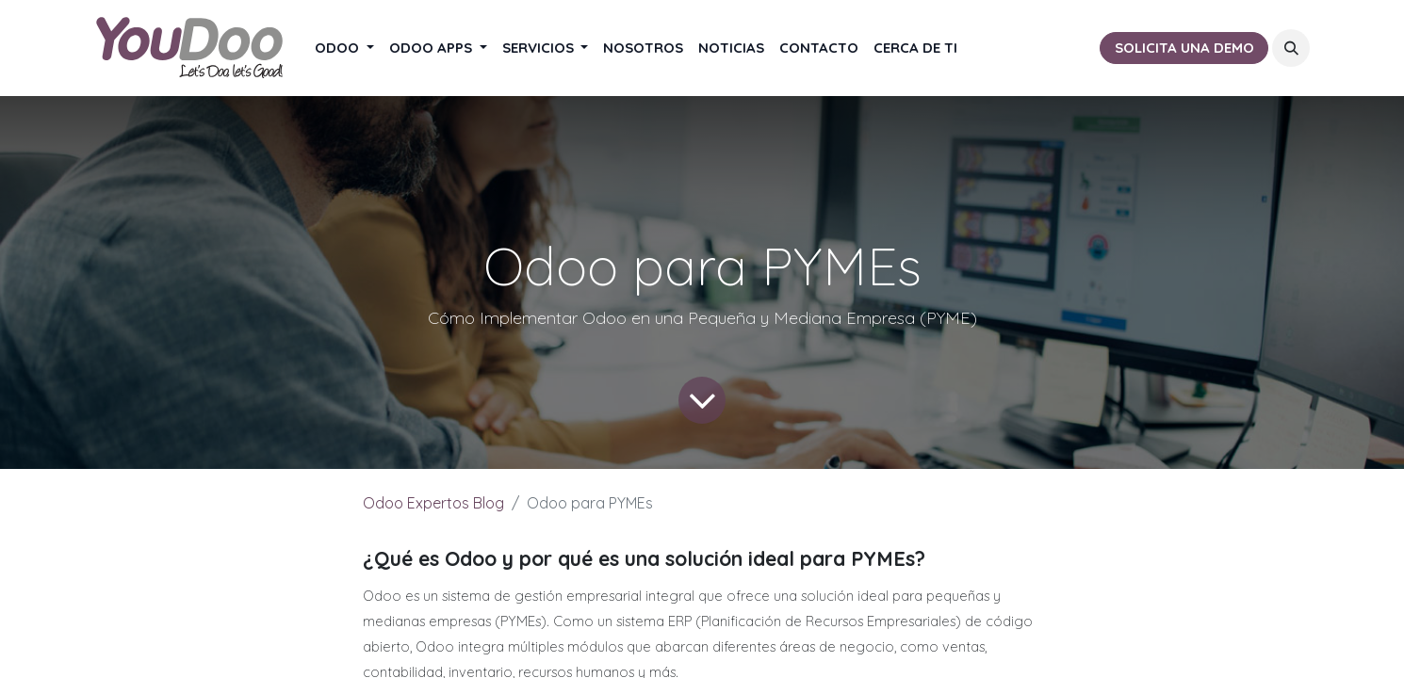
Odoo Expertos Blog (433, 502)
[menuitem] (344, 48)
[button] (1291, 48)
